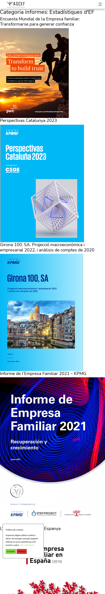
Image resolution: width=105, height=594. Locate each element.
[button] (87, 4)
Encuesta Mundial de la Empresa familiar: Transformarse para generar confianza (40, 21)
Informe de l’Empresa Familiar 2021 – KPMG (43, 373)
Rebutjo (22, 551)
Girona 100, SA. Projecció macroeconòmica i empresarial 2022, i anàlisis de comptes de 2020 (47, 247)
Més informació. (27, 545)
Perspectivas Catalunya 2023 (28, 120)
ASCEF (15, 5)
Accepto (11, 551)
